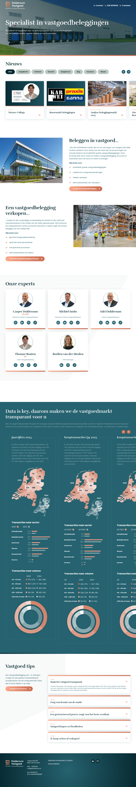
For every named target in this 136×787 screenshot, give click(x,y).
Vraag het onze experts (18, 689)
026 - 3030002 (32, 766)
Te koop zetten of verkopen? (89, 738)
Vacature (90, 72)
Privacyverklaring (54, 764)
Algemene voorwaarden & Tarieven (60, 760)
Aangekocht (23, 72)
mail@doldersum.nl (34, 768)
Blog (78, 72)
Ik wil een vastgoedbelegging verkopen (24, 259)
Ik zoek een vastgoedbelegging (84, 189)
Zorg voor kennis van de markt (89, 702)
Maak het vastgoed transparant (89, 681)
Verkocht (37, 72)
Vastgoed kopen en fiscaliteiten (89, 726)
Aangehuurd (65, 72)
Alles (10, 72)
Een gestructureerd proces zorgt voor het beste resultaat (89, 714)
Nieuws (103, 72)
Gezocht (51, 72)
